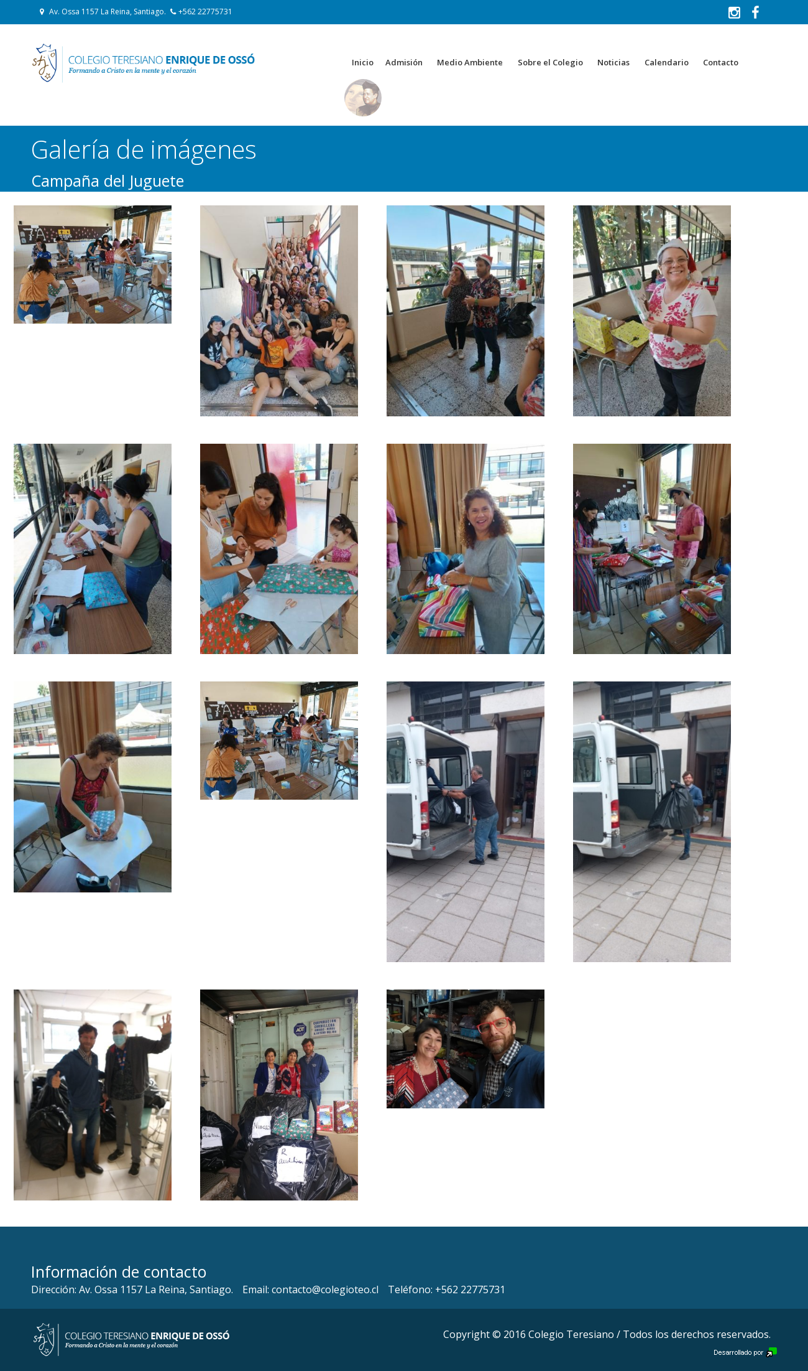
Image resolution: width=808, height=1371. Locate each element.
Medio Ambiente (470, 62)
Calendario (667, 62)
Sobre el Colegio (550, 62)
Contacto (720, 62)
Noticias (613, 62)
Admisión (404, 62)
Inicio (363, 62)
